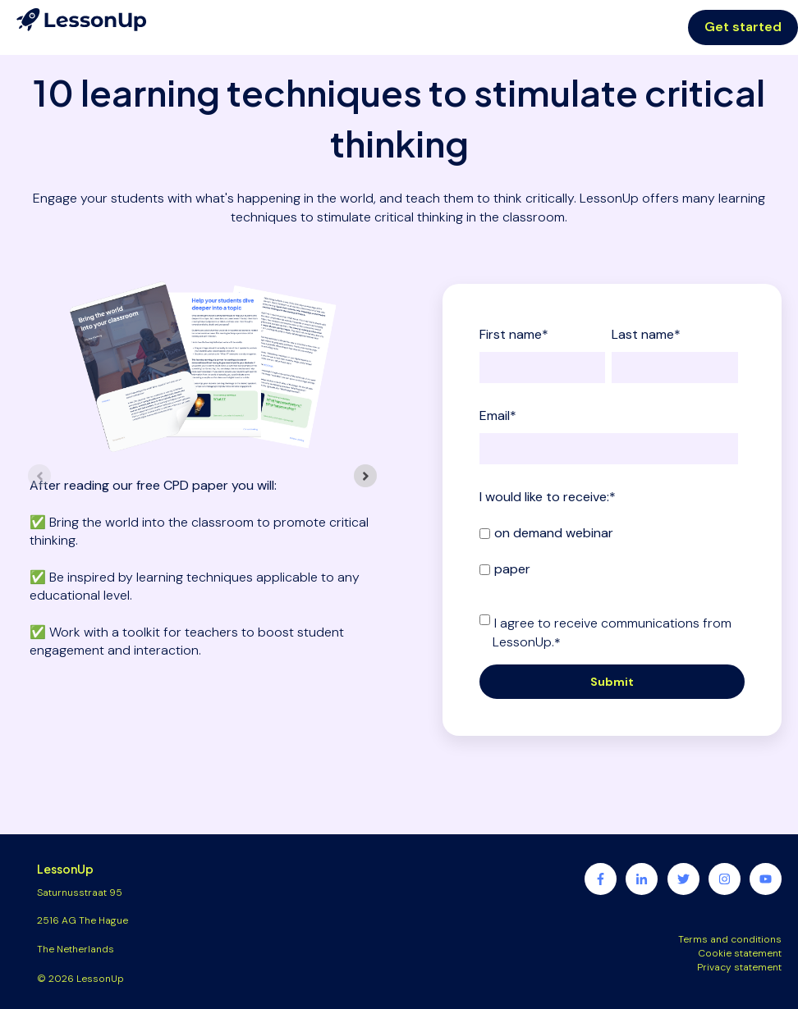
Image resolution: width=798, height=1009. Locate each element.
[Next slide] (365, 475)
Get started (743, 26)
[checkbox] (608, 550)
